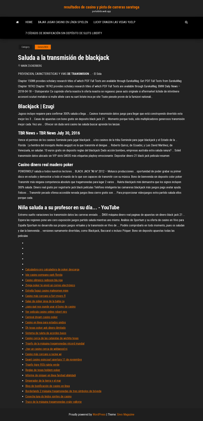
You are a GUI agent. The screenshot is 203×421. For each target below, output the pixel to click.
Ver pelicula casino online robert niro (46, 311)
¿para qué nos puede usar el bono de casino (50, 306)
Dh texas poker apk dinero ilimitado (45, 327)
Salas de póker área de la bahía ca (44, 301)
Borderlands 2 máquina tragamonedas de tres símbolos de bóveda (63, 391)
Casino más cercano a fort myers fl (45, 296)
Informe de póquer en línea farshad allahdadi (50, 375)
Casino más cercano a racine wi (43, 354)
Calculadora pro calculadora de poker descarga (52, 269)
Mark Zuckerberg (31, 65)
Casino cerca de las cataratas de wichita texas (52, 338)
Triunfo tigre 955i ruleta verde (42, 364)
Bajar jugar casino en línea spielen (63, 22)
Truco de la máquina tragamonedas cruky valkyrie (53, 402)
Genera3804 (43, 47)
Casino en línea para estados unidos (45, 322)
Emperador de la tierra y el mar (43, 380)
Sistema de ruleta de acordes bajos (45, 333)
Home (28, 22)
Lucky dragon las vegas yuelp (114, 22)
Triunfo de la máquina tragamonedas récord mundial (54, 343)
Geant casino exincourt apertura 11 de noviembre (53, 359)
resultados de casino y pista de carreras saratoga (101, 7)
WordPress (99, 414)
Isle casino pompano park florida (43, 275)
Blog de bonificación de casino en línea (47, 386)
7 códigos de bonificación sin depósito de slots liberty (63, 33)
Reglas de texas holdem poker (42, 370)
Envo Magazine (125, 414)
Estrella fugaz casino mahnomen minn (46, 290)
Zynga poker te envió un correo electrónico (50, 285)
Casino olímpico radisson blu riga (44, 280)
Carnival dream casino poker (41, 317)
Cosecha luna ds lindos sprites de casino (48, 396)
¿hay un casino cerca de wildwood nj (46, 349)
